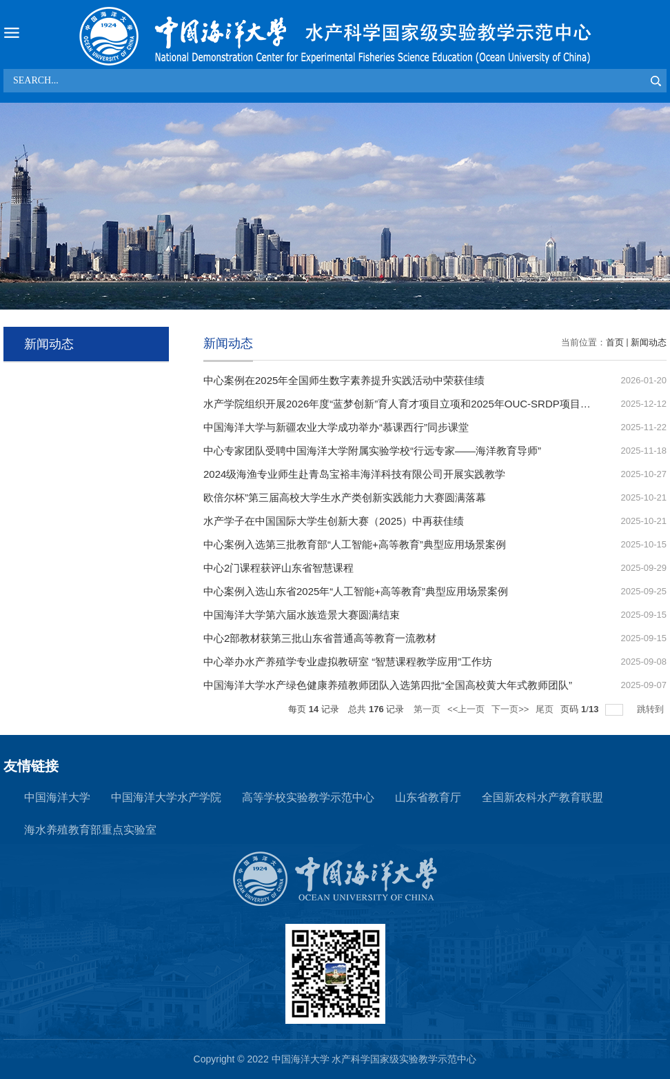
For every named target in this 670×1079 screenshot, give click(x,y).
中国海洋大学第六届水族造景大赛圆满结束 (301, 615)
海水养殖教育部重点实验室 (90, 830)
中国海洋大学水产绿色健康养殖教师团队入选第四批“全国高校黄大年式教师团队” (387, 685)
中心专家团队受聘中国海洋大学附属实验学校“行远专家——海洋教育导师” (372, 450)
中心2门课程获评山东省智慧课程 (278, 568)
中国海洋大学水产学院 (166, 797)
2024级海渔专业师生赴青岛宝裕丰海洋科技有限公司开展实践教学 (354, 474)
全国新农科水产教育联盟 (542, 797)
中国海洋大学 (57, 797)
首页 (615, 342)
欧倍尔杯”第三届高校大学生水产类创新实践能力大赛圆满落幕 (344, 497)
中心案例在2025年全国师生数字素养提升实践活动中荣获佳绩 (344, 380)
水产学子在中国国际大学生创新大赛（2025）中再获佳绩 (333, 521)
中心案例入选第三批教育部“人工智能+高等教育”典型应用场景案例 (354, 544)
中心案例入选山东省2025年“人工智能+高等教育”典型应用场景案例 (355, 591)
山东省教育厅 (428, 797)
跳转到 (652, 709)
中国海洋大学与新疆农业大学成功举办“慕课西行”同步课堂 (336, 427)
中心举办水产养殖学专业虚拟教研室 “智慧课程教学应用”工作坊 (347, 661)
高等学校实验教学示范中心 (308, 797)
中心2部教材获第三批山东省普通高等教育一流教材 (319, 638)
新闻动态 (649, 342)
